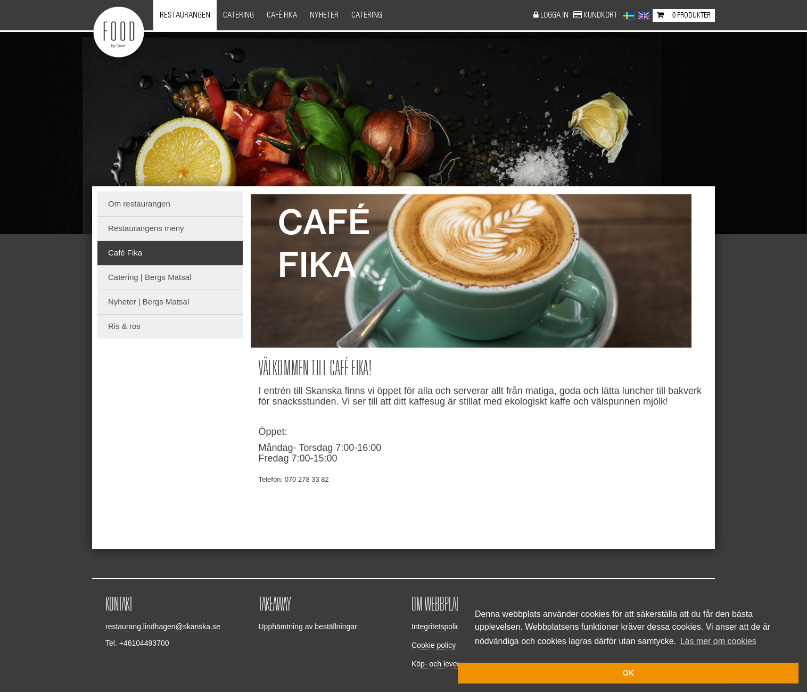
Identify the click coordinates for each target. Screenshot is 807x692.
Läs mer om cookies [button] (718, 641)
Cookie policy (433, 645)
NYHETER (324, 15)
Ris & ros (124, 326)
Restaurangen (185, 15)
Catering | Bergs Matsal (149, 277)
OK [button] (628, 673)
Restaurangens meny (146, 228)
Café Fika (282, 15)
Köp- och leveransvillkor (451, 664)
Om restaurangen (139, 203)
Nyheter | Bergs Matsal (148, 301)
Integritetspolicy (437, 626)
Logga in (555, 15)
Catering (238, 15)
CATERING (366, 15)
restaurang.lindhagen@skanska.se (162, 626)
